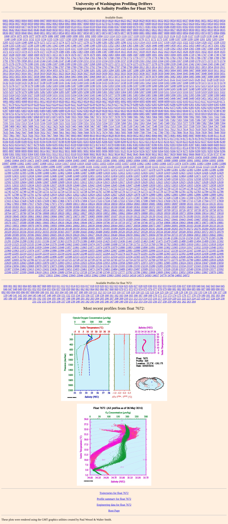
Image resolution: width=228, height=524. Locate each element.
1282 (111, 42)
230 (222, 298)
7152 (73, 120)
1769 (117, 57)
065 (97, 289)
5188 (80, 85)
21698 (114, 244)
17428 (23, 200)
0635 (216, 26)
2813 (148, 67)
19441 (174, 219)
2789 (74, 67)
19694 (98, 222)
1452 (185, 45)
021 (107, 286)
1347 (80, 45)
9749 (6, 157)
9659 (173, 154)
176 (184, 295)
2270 (105, 64)
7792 (173, 132)
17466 (61, 200)
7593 (67, 129)
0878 (129, 33)
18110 (197, 203)
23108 (91, 266)
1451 (179, 45)
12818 (45, 194)
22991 (174, 262)
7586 (49, 129)
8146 (92, 138)
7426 (61, 126)
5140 (55, 82)
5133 (11, 82)
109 (86, 292)
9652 (154, 154)
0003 (18, 20)
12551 (182, 179)
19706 (106, 222)
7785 (167, 132)
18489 (23, 210)
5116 (141, 79)
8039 (117, 135)
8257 (24, 144)
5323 (5, 95)
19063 (38, 216)
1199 (190, 39)
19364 (114, 219)
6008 (24, 101)
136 (215, 292)
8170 (160, 138)
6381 (179, 107)
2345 (210, 64)
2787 (61, 67)
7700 (142, 132)
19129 (144, 216)
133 (200, 292)
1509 (24, 48)
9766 (87, 157)
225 (198, 298)
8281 (42, 144)
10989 (174, 160)
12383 (189, 169)
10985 (144, 160)
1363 (117, 45)
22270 (114, 253)
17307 (136, 197)
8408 (210, 144)
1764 (86, 57)
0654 (74, 29)
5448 (185, 98)
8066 (154, 135)
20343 (30, 231)
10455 (191, 157)
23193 (136, 266)
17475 (68, 200)
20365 (61, 231)
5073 (117, 76)
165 (131, 295)
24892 (178, 275)
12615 (106, 182)
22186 (220, 250)
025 (126, 286)
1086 (50, 36)
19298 (38, 219)
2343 (198, 64)
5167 (179, 82)
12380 (167, 169)
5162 (148, 82)
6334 (55, 107)
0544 (86, 26)
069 (116, 289)
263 (189, 301)
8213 (148, 141)
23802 (144, 272)
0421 (173, 23)
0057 (18, 23)
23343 (197, 266)
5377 (111, 95)
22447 (7, 256)
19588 (23, 222)
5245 (173, 89)
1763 (80, 57)
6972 (49, 116)
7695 (123, 132)
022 (111, 286)
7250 (80, 123)
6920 (210, 113)
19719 (121, 222)
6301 (191, 104)
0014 (80, 20)
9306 (42, 154)
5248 (191, 89)
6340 (92, 107)
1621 (154, 51)
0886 (154, 33)
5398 (210, 95)
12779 (167, 191)
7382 (204, 123)
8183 (222, 138)
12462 (174, 175)
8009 (86, 135)
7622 (216, 129)
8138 (55, 138)
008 (44, 286)
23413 (30, 269)
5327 (30, 95)
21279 (204, 238)
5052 (5, 76)
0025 (123, 20)
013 (68, 286)
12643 (98, 185)
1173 (159, 39)
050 (25, 289)
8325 (67, 144)
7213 (24, 123)
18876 (136, 213)
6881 (117, 113)
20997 (99, 238)
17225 (98, 197)
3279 (80, 70)
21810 (189, 244)
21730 (129, 244)
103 (57, 292)
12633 (23, 185)
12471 (197, 175)
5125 (191, 79)
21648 (61, 244)
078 (160, 289)
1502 (222, 45)
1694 (173, 54)
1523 (111, 48)
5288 (74, 92)
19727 (129, 222)
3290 (148, 70)
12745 (7, 191)
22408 (189, 253)
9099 (111, 151)
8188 (18, 141)
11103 (103, 166)
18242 (38, 207)
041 (203, 286)
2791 (86, 67)
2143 (36, 61)
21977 (38, 250)
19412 (159, 219)
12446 (53, 175)
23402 (23, 269)
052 (34, 289)
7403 (18, 126)
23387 (7, 269)
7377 (185, 123)
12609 (61, 182)
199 (73, 298)
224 (193, 298)
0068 (86, 23)
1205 (5, 42)
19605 (45, 222)
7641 (11, 132)
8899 (24, 151)
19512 (212, 219)
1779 (154, 57)
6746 (204, 110)
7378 (191, 123)
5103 (68, 79)
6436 (30, 110)
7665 (74, 132)
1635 (222, 51)
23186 (129, 266)
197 (63, 298)
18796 (38, 213)
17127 (45, 197)
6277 (117, 104)
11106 (126, 166)
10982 (121, 160)
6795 (74, 113)
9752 (18, 157)
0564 (98, 26)
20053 (121, 225)
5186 (67, 85)
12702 (45, 188)
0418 (154, 23)
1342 (55, 45)
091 (223, 289)
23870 (212, 272)
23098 (76, 266)
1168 (129, 39)
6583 (86, 110)
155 (83, 295)
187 (15, 298)
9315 (67, 154)
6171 (222, 101)
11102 (96, 166)
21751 (136, 244)
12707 (53, 188)
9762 (62, 157)
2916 (30, 70)
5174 (222, 82)
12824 (91, 194)
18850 (98, 213)
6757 (49, 113)
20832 (197, 235)
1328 (216, 42)
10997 (5, 163)
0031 (154, 20)
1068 (7, 36)
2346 (216, 64)
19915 (7, 225)
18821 (68, 213)
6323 (36, 107)
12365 (61, 169)
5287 (67, 92)
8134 (49, 138)
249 (121, 301)
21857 (68, 247)
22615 (167, 256)
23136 (106, 266)
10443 (168, 157)
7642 (18, 132)
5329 (42, 95)
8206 (105, 141)
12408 (91, 172)
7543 (136, 126)
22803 (197, 259)
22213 (30, 253)
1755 (30, 57)
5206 (160, 85)
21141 (151, 238)
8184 (5, 141)
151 (63, 295)
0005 (30, 20)
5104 (74, 79)
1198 (183, 39)
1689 (148, 54)
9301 (11, 154)
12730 (167, 188)
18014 (83, 203)
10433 (115, 157)
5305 (129, 92)
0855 (67, 33)
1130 (209, 36)
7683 (117, 132)
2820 (191, 67)
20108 (197, 225)
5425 (123, 98)
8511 (179, 148)
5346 (98, 95)
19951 (15, 225)
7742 (154, 132)
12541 (136, 179)
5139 (49, 82)
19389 (129, 219)
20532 (152, 231)
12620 (144, 182)
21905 (174, 247)
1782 (173, 57)
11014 (58, 163)
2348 (5, 67)
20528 (144, 231)
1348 (86, 45)
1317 (160, 42)
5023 (61, 73)
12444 (38, 175)
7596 (86, 129)
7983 (61, 135)
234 (49, 301)
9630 (98, 154)
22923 (83, 262)
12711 (76, 188)
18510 (30, 210)
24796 (171, 275)
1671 (49, 54)
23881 (220, 272)
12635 (38, 185)
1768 (111, 57)
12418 (159, 172)
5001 (154, 70)
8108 (210, 135)
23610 (38, 272)
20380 (76, 231)
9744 (222, 154)
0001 (5, 20)
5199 (148, 85)
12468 (189, 175)
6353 (111, 107)
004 (25, 286)
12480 (38, 179)
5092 (12, 79)
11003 (28, 163)
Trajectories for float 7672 (114, 493)
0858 (86, 33)
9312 (55, 154)
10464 (15, 160)
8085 (185, 135)
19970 (30, 225)
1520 (92, 48)
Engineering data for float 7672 (114, 504)
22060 (98, 250)
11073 (170, 163)
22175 (204, 250)
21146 (166, 238)
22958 (121, 262)
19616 (61, 222)
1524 (117, 48)
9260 (154, 151)
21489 (189, 241)
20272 (189, 228)
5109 (105, 79)
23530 (174, 269)
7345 (160, 123)
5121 (166, 79)
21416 (98, 241)
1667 (24, 54)
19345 (83, 219)
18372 (152, 207)
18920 (159, 213)
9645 (136, 154)
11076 (185, 163)
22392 (182, 253)
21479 (167, 241)
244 (97, 301)
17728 (197, 200)
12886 (197, 194)
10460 (213, 157)
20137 (45, 228)
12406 (76, 172)
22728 (76, 259)
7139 (36, 120)
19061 (30, 216)
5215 (216, 85)
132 (195, 292)
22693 (15, 259)
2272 (117, 64)
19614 (53, 222)
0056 (11, 23)
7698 (129, 132)
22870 (45, 262)
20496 (114, 231)
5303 (117, 92)
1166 (116, 39)
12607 (45, 182)
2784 (42, 67)
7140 (42, 120)
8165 (142, 138)
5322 (222, 92)
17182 (83, 197)
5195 (123, 85)
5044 (179, 73)
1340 (42, 45)
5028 (92, 73)
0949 (191, 33)
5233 (98, 89)
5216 (222, 85)
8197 (55, 141)
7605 (136, 129)
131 (191, 292)
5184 (61, 85)
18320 (91, 207)
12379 (159, 169)
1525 (123, 48)
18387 (174, 207)
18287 (53, 207)
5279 (24, 92)
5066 (80, 76)
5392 (185, 95)
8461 (49, 148)
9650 (148, 154)
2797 (117, 67)
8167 (154, 138)
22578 (144, 256)
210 (126, 298)
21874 (98, 247)
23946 (80, 275)
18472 (15, 210)
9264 (160, 151)
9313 (61, 154)
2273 (123, 64)
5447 (179, 98)
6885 (142, 113)
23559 (205, 269)
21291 (7, 241)
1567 (204, 48)
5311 (166, 92)
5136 (30, 82)
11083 (200, 163)
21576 (53, 244)
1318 (167, 42)
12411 (114, 172)
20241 (152, 228)
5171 (204, 82)
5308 (148, 92)
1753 (18, 57)
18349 (129, 207)
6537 (74, 110)
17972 (61, 203)
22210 (23, 253)
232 (39, 301)
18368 (144, 207)
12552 (189, 179)
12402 (61, 172)
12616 (113, 182)
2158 (129, 61)
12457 (136, 175)
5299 (92, 92)
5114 (129, 79)
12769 (114, 191)
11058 (132, 163)
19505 (205, 219)
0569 (129, 26)
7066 (86, 116)
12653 (174, 185)
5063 (61, 76)
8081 (173, 135)
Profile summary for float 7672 (114, 498)
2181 (36, 64)
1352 (111, 45)
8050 (129, 135)
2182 (42, 64)
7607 (148, 129)
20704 (167, 235)
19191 (197, 216)
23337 (189, 266)
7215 (36, 123)
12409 (98, 172)
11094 (44, 166)
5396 (198, 95)
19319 (61, 219)
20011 (83, 225)
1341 (49, 45)
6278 (123, 104)
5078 (148, 76)
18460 (220, 207)
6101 (173, 101)
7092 (191, 116)
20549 (182, 231)
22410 (197, 253)
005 (30, 286)
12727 (144, 188)
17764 (205, 200)
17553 (121, 200)
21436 (121, 241)
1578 (49, 51)
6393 (210, 107)
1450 (173, 45)
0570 (135, 26)
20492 (106, 231)
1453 (191, 45)
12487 (83, 179)
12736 (189, 188)
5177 (18, 85)
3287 (129, 70)
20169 (91, 228)
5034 (129, 73)
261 (179, 301)
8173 (173, 138)
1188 (171, 39)
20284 (205, 228)
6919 (204, 113)
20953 (53, 238)
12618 (129, 182)
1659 (18, 54)
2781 (24, 67)
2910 (216, 67)
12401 (53, 172)
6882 (123, 113)
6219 (30, 104)
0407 (142, 23)
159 (102, 295)
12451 (91, 175)
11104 (111, 166)
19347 (91, 219)
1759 (55, 57)
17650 (167, 200)
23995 (117, 275)
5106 (86, 79)
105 (66, 292)
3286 (123, 70)
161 (112, 295)
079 (165, 289)
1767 (105, 57)
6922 (222, 113)
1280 (98, 42)
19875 (205, 222)
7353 (179, 123)
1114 (112, 36)
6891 (167, 113)
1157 (61, 39)
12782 (189, 191)
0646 (36, 29)
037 (184, 286)
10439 (153, 157)
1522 (104, 48)
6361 (160, 107)
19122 (136, 216)
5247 (185, 89)
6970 (42, 116)
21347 (53, 241)
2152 (92, 61)
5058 (36, 76)
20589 (15, 235)
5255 (5, 92)
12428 (212, 172)
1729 (191, 54)
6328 (42, 107)
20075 (152, 225)
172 (165, 295)
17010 (7, 197)
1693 (167, 54)
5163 (154, 82)
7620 (210, 129)
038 (189, 286)
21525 (15, 244)
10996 (220, 160)
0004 (24, 20)
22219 (45, 253)
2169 (191, 61)
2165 (167, 61)
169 (150, 295)
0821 (148, 29)
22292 (152, 253)
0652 (67, 29)
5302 (111, 92)
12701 (38, 188)
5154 (98, 82)
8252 (5, 144)
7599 (105, 129)
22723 (53, 259)
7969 (55, 135)
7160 (123, 120)
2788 (67, 67)
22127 (167, 250)
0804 (117, 29)
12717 (106, 188)
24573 (140, 275)
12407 (83, 172)
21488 (182, 241)
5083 (179, 76)
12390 (7, 172)
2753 (11, 67)
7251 (86, 123)
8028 (111, 135)
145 (34, 295)
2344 (204, 64)
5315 (179, 92)
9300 (5, 154)
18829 (91, 213)
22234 (61, 253)
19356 (98, 219)
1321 (179, 42)
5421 (98, 98)
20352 (38, 231)
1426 (148, 45)
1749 (216, 54)
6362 (166, 107)
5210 (185, 85)
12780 (174, 191)
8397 (191, 144)
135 (210, 292)
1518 (80, 48)
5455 (222, 98)
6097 (154, 101)
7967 (49, 135)
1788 (210, 57)
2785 (49, 67)
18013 (76, 203)
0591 (179, 26)
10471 (30, 160)
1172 (153, 39)
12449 (76, 175)
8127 (30, 138)
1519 (86, 48)
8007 (80, 135)
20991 (91, 238)
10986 (152, 160)
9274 (179, 151)
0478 (30, 26)
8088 (198, 135)
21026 (106, 238)
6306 (222, 104)
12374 (129, 169)
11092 (29, 166)
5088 (210, 76)
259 (170, 301)
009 (49, 286)
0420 (166, 23)
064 (92, 289)
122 (147, 292)
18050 (114, 203)
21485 (174, 241)
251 (131, 301)
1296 (123, 42)
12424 (197, 172)
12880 (152, 194)
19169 (174, 216)
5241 (148, 89)
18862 (121, 213)
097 (28, 292)
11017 (65, 163)
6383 (191, 107)
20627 (91, 235)
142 (20, 295)
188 (20, 298)
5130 (216, 79)
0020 (111, 20)
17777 (212, 200)
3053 (42, 70)
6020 (61, 101)
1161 (86, 39)
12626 (189, 182)
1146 (215, 36)
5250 (204, 89)
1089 (69, 36)
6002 (12, 101)
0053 (216, 20)
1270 (36, 42)
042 (208, 286)
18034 (106, 203)
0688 (80, 29)
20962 (61, 238)
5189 (86, 85)
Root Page (114, 510)
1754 (24, 57)
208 (116, 298)
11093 (36, 166)
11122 (199, 166)
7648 (30, 132)
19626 (68, 222)
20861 (220, 235)
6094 (136, 101)
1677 (80, 54)
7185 (191, 120)
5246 (179, 89)
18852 (106, 213)
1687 (136, 54)
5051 (222, 73)
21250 (189, 238)
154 (78, 295)
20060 (144, 225)
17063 (15, 197)
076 (150, 289)
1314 (142, 42)
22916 (76, 262)
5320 (210, 92)
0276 (111, 23)
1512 (42, 48)
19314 (53, 219)
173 (170, 295)
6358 (142, 107)
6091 (117, 101)
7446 (80, 126)
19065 (45, 216)
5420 (92, 98)
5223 (36, 89)
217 (160, 298)
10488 (53, 160)
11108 (140, 166)
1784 (185, 57)
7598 (98, 129)
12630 (220, 182)
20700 (159, 235)
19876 (212, 222)
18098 (182, 203)
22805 (205, 259)
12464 (182, 175)
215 (150, 298)
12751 (45, 191)
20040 (98, 225)
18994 (189, 213)
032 (160, 286)
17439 (45, 200)
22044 (83, 250)
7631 (222, 129)
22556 (129, 256)
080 (170, 289)
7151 (67, 120)
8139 (61, 138)
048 (15, 289)
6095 (142, 101)
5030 (105, 73)
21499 (204, 241)
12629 (212, 182)
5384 (142, 95)
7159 (117, 120)
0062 (49, 23)
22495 (45, 256)
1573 (18, 51)
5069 (98, 76)
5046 (191, 73)
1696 (185, 54)
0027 (129, 20)
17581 (136, 200)
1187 (165, 39)
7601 (117, 129)
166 (136, 295)
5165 (167, 82)
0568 (123, 26)
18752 (205, 210)
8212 (142, 141)
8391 (160, 144)
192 (39, 298)
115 (114, 292)
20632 (106, 235)
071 (126, 289)
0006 (36, 20)
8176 (191, 138)
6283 (154, 104)
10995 (212, 160)
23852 (182, 272)
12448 (68, 175)
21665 (76, 244)
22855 (38, 262)
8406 (204, 144)
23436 (53, 269)
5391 (179, 95)
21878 (106, 247)
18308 (83, 207)
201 (83, 298)
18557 (53, 210)
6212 (18, 104)
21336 (45, 241)
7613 (179, 129)
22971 (136, 262)
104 (61, 292)
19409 (152, 219)
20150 (76, 228)
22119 (159, 250)
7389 (216, 123)
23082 (61, 266)
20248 (167, 228)
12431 (15, 175)
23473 (91, 269)
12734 (182, 188)
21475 (159, 241)
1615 (123, 51)
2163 (154, 61)
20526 (129, 231)
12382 (182, 169)
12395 (23, 172)
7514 (111, 126)
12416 (144, 172)
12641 (83, 185)
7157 (104, 120)
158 (97, 295)
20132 (15, 228)
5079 (154, 76)
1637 (5, 54)
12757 (76, 191)
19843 (182, 222)
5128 (209, 79)
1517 (73, 48)
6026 (98, 101)
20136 (38, 228)
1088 (62, 36)
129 (181, 292)
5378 (117, 95)
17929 (38, 203)
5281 (36, 92)
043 (213, 286)
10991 (189, 160)
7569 (5, 129)
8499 (160, 148)
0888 (167, 33)
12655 (189, 185)
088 (208, 289)
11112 (162, 166)
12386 (212, 169)
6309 (18, 107)
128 (176, 292)
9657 (167, 154)
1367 (142, 45)
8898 (18, 151)
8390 (154, 144)
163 (121, 295)
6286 (173, 104)
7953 (36, 135)
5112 (117, 79)
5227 (61, 89)
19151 (167, 216)
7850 (222, 132)
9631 (105, 154)
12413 (129, 172)
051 (30, 289)
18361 (136, 207)
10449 (183, 157)
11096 (51, 166)
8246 (216, 141)
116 (119, 292)
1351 (105, 45)
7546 (142, 126)
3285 (117, 70)
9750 (12, 157)
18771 (15, 213)
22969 (129, 262)
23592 (220, 269)
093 (8, 292)
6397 (5, 110)
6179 (11, 104)
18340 (121, 207)
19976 (38, 225)
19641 (76, 222)
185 (5, 298)
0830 (191, 29)
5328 (36, 95)
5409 (24, 98)
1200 (196, 39)
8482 (111, 148)
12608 (53, 182)
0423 (185, 23)
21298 (23, 241)
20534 (159, 231)
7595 (80, 129)
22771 (167, 259)
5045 (185, 73)
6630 (105, 110)
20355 (45, 231)
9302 (18, 154)
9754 (25, 157)
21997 (68, 250)
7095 (198, 116)
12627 (197, 182)
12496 (106, 179)
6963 (24, 116)
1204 (221, 39)
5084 (185, 76)
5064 (67, 76)
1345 (67, 45)
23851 (174, 272)
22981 (159, 262)
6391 (197, 107)
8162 (123, 138)
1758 (49, 57)
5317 (191, 92)
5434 (148, 98)
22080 (121, 250)
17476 (76, 200)
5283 (49, 92)
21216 (181, 238)
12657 (205, 185)
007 (39, 286)
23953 (87, 275)
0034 (173, 20)
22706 (30, 259)
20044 (114, 225)
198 (68, 298)
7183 (179, 120)
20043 (106, 225)
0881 (142, 33)
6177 (5, 104)
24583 (148, 275)
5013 (5, 73)
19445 (189, 219)
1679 (92, 54)
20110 (212, 225)
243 (92, 301)
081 (174, 289)
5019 (42, 73)
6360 (154, 107)
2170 (198, 61)
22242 (68, 253)
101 (47, 292)
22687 (7, 259)
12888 (205, 194)
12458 (144, 175)
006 (34, 286)
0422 (179, 23)
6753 (24, 113)
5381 (129, 95)
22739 (91, 259)
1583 (80, 51)
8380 (117, 144)
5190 (92, 85)
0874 (105, 33)
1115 (118, 36)
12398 (38, 172)
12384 (197, 169)
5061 (49, 76)
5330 (49, 95)
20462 (91, 231)
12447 (61, 175)
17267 (121, 197)
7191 (5, 123)
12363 (45, 169)
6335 (61, 107)
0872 (92, 33)
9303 (24, 154)
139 (5, 295)
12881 (159, 194)
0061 (42, 23)
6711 (191, 110)
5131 (222, 79)
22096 (152, 250)
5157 (117, 82)
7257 (111, 123)
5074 (123, 76)
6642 (173, 110)
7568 (222, 126)
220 (174, 298)
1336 (18, 45)
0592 (185, 26)
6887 (148, 113)
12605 (30, 182)
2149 (74, 61)
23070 (38, 266)
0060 (36, 23)
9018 (55, 151)
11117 (177, 166)
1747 (204, 54)
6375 (173, 107)
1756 (36, 57)
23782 (129, 272)
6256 (98, 104)
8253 (11, 144)
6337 (73, 107)
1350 (98, 45)
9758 (43, 157)
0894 (185, 33)
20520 (121, 231)
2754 (18, 67)
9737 (216, 154)
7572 (11, 129)
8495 (142, 148)
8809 (204, 148)
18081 (152, 203)
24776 (163, 275)
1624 (173, 51)
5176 (11, 85)
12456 (129, 175)
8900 (30, 151)
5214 (210, 85)
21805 (182, 244)
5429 (135, 98)
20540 (167, 231)
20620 (76, 235)
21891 (152, 247)
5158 (123, 82)
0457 (5, 26)
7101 (210, 116)
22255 (91, 253)
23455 (76, 269)
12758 (83, 191)
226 (203, 298)
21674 (91, 244)
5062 (55, 76)
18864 (129, 213)
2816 (167, 67)
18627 (98, 210)
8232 (197, 141)
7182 (173, 120)
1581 (67, 51)
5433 (142, 98)
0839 (18, 33)
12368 (83, 169)
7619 (204, 129)
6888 (154, 113)
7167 (154, 120)
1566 (197, 48)
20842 (212, 235)
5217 (5, 89)
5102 (61, 79)
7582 (36, 129)
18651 (121, 210)
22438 (205, 253)
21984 (45, 250)
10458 (206, 157)
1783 (179, 57)
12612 (83, 182)
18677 (144, 210)
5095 (30, 79)
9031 (67, 151)
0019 (104, 20)
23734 (91, 272)
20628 (98, 235)
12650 (152, 185)
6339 (86, 107)
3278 (74, 70)
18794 (30, 213)
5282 (42, 92)
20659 (129, 235)
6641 (167, 110)
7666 (80, 132)
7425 (55, 126)
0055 (5, 23)
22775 (174, 259)
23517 (159, 269)
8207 (111, 141)
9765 (80, 157)
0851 (42, 33)
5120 (160, 79)
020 (102, 286)
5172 (210, 82)
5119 (153, 79)
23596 (7, 272)
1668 (30, 54)
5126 (197, 79)
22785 (182, 259)
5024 (67, 73)
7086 (167, 116)
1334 (5, 45)
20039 (91, 225)
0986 (222, 33)
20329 (7, 231)
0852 (49, 33)
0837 (11, 33)
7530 (123, 126)
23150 (114, 266)
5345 (92, 95)
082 (179, 289)
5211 (191, 85)
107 (76, 292)
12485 (76, 179)
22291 (144, 253)
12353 (7, 169)
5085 (191, 76)
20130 (7, 228)
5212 (197, 85)
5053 (11, 76)
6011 (36, 101)
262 (184, 301)
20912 (15, 238)
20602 (38, 235)
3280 (86, 70)
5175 (5, 85)
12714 (91, 188)
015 (78, 286)
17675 (174, 200)
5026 (80, 73)
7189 (216, 120)
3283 (105, 70)
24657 (155, 275)
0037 (185, 20)
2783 (36, 67)
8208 (117, 141)
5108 (99, 79)
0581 (148, 26)
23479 (98, 269)
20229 (144, 228)
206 (107, 298)
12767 (98, 191)
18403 (189, 207)
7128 (24, 120)
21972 (23, 250)
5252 (216, 89)
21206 (174, 238)
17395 (220, 197)
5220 (18, 89)
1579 (55, 51)
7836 (198, 132)
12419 (167, 172)
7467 (92, 126)
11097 (59, 166)
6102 (179, 101)
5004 (173, 70)
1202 (208, 39)
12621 (151, 182)
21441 (129, 241)
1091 (81, 36)
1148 (7, 39)
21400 (91, 241)
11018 (73, 163)
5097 (37, 79)
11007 (35, 163)
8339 (74, 144)
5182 (49, 85)
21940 (212, 247)
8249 (222, 141)
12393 (15, 172)
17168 (68, 197)
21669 (83, 244)
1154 (43, 39)
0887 (160, 33)
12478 (23, 179)
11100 (81, 166)
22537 (98, 256)
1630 (191, 51)
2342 (191, 64)
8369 (86, 144)
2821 (198, 67)
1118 (136, 36)
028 (140, 286)
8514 (185, 148)
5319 (204, 92)
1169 (135, 39)
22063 (106, 250)
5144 (80, 82)
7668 (86, 132)
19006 (197, 213)
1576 (36, 51)
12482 (53, 179)
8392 (167, 144)
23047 (205, 262)
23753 (113, 272)
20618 (61, 235)
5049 (210, 73)
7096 (204, 116)
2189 (67, 64)
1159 (74, 39)
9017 (49, 151)
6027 (105, 101)
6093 (129, 101)
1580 (61, 51)
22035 (76, 250)
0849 (36, 33)
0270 (104, 23)
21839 (38, 247)
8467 (61, 148)
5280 (30, 92)
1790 (222, 57)
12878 (136, 194)
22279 (136, 253)
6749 (222, 110)
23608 (30, 272)
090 (218, 289)
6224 (55, 104)
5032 (117, 73)
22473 (15, 256)
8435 (5, 148)
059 (68, 289)
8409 (216, 144)
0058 (24, 23)
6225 (61, 104)
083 (184, 289)
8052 (136, 135)
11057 (125, 163)
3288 (136, 70)
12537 (121, 179)
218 (165, 298)
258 (165, 301)
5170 (198, 82)
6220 (36, 104)
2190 (74, 64)
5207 (167, 85)
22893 (61, 262)
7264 (148, 123)
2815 (160, 67)
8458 (42, 148)
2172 (210, 61)
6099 (167, 101)
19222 (7, 219)
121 (142, 292)
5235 (111, 89)
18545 (38, 210)
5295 (80, 92)
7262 (135, 123)
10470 (23, 160)
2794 (98, 67)
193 (44, 298)
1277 (80, 42)
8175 (185, 138)
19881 (220, 222)
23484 (114, 269)
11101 (89, 166)
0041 (197, 20)
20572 (205, 231)
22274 (121, 253)
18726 (182, 210)
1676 (74, 54)
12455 (121, 175)
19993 (53, 225)
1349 (92, 45)
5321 (216, 92)
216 (155, 298)
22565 (136, 256)
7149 (55, 120)
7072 (98, 116)
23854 (189, 272)
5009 (204, 70)
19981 (45, 225)
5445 (166, 98)
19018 (220, 213)
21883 (129, 247)
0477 (24, 26)
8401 (198, 144)
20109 (205, 225)
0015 (86, 20)
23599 (23, 272)
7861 (11, 135)
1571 (5, 51)
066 (102, 289)
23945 (72, 275)
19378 (121, 219)
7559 (198, 126)
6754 (30, 113)
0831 (198, 29)
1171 (147, 39)
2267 (86, 64)
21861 (76, 247)
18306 (76, 207)
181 (208, 295)
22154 (182, 250)
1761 (67, 57)
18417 (197, 207)
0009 (49, 20)
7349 (166, 123)
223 (189, 298)
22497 (61, 256)
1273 (55, 42)
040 (198, 286)
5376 (105, 95)
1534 (142, 48)
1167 (122, 39)
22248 (83, 253)
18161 (220, 203)
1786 (198, 57)
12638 (61, 185)
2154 (105, 61)
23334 (182, 266)
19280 (23, 219)
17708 (182, 200)
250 (126, 301)
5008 (198, 70)
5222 (30, 89)
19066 (53, 216)
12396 (30, 172)
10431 (107, 157)
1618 (142, 51)
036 (179, 286)
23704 (68, 272)
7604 (129, 129)
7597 (92, 129)
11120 (191, 166)
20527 (136, 231)
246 (107, 301)
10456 (198, 157)
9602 (92, 154)
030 (150, 286)
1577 (42, 51)
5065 (74, 76)
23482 (106, 269)
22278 (129, 253)
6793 (61, 113)
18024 (91, 203)
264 (194, 301)
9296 (222, 151)
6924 (11, 116)
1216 (18, 42)
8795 (197, 148)
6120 (216, 101)
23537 (182, 269)
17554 (129, 200)
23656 (53, 272)
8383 (136, 144)
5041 (173, 73)
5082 (173, 76)
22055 (91, 250)
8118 (222, 135)
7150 (61, 120)
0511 (80, 26)
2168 (185, 61)
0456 (222, 23)
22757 (144, 259)
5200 (154, 85)
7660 (55, 132)
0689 (86, 29)
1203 (214, 39)
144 (30, 295)
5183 (55, 85)
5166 (173, 82)
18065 (136, 203)
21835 (23, 247)
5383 (136, 95)
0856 (74, 33)
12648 (136, 185)
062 (83, 289)
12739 (197, 188)
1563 (179, 48)
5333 (67, 95)
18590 (68, 210)
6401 (18, 110)
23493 (129, 269)
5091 (6, 79)
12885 (189, 194)
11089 (6, 166)
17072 (23, 197)
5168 (185, 82)
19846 (189, 222)
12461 (167, 175)
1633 (210, 51)
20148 (68, 228)
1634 (216, 51)
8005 (74, 135)
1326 (204, 42)
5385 (148, 95)
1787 (204, 57)
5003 (167, 70)
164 (126, 295)
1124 (172, 36)
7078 (117, 116)
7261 (129, 123)
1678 (86, 54)
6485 (49, 110)
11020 (87, 163)
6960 (18, 116)
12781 (182, 191)
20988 (84, 238)
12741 (204, 188)
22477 (30, 256)
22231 (53, 253)
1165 (110, 39)
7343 (154, 123)
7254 (104, 123)
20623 (83, 235)
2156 (117, 61)
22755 (136, 259)
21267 (197, 238)
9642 (129, 154)
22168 (197, 250)
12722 (113, 188)
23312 (174, 266)
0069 (92, 23)
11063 (147, 163)
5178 (24, 85)
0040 (191, 20)
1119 (142, 36)
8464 (55, 148)
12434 (30, 175)
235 (54, 301)
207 (112, 298)
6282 (148, 104)
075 (145, 289)
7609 (154, 129)
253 (141, 301)
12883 (174, 194)
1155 (49, 39)
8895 (5, 151)
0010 (55, 20)
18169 (7, 207)
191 (34, 298)
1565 (191, 48)
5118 (147, 79)
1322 (185, 42)
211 (131, 298)
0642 (11, 29)
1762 (74, 57)
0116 (98, 23)
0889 (173, 33)
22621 (174, 256)
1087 (56, 36)
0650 (55, 29)
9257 (148, 151)
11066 (162, 163)
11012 (50, 163)
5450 (197, 98)
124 (157, 292)
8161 (117, 138)
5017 (30, 73)
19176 (182, 216)
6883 (129, 113)
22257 (98, 253)
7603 (123, 129)
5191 (98, 85)
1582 (74, 51)
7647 (24, 132)
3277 (67, 70)
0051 (204, 20)
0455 (216, 23)
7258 (117, 123)
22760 (152, 259)
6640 (160, 110)
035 (174, 286)
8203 (86, 141)
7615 (191, 129)
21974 (30, 250)
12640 (76, 185)
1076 (25, 36)
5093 (18, 79)
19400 (136, 219)
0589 (173, 26)
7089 (179, 116)
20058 (136, 225)
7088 (173, 116)
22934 (91, 262)
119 (133, 292)
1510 (30, 48)
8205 (98, 141)
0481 (42, 26)
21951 (220, 247)
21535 (30, 244)
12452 (98, 175)
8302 (61, 144)
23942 (64, 275)
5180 (36, 85)
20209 (121, 228)
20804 (189, 235)
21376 (68, 241)
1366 (136, 45)
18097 (174, 203)
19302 (45, 219)
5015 (18, 73)
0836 (5, 33)
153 (73, 295)
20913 (23, 238)
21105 (129, 238)
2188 (61, 64)
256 (155, 301)
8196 (49, 141)
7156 (98, 120)
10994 (205, 160)
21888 (136, 247)
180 (203, 295)
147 (44, 295)
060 (73, 289)
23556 (197, 269)
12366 (68, 169)
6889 (160, 113)
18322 (106, 207)
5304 (123, 92)
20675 (144, 235)
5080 (160, 76)
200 (78, 298)
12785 (212, 191)
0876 (117, 33)
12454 (114, 175)
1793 (11, 61)
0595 (204, 26)
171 (160, 295)
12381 (174, 169)
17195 (91, 197)
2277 (148, 64)
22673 (212, 256)
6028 (111, 101)
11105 (118, 166)
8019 (98, 135)
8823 (216, 148)
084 (189, 289)
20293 (212, 228)
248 (116, 301)
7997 (67, 135)
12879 (144, 194)
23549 (189, 269)
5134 (18, 82)
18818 (53, 213)
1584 (86, 51)
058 (63, 289)
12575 (220, 179)
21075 (122, 238)
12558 (197, 179)
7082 (142, 116)
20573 (212, 231)
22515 (76, 256)
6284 (160, 104)
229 (218, 298)
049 (20, 289)
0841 (30, 33)
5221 (24, 89)
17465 (53, 200)
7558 (191, 126)
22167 (189, 250)
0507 (55, 26)
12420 (174, 172)
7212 (18, 123)
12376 (136, 169)
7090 (185, 116)
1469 (198, 45)
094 (13, 292)
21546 (38, 244)
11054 (110, 163)
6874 (98, 113)
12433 (23, 175)
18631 (106, 210)
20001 (68, 225)
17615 (159, 200)
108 (81, 292)
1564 (185, 48)
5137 (36, 82)
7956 (42, 135)
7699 (136, 132)
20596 (30, 235)
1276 (74, 42)
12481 (45, 179)
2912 (5, 70)
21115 (137, 238)
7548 (154, 126)
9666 (191, 154)
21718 (121, 244)
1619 (148, 51)
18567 (61, 210)
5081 (167, 76)
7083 (148, 116)
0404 (123, 23)
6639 (154, 110)
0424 (191, 23)
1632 (204, 51)
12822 (76, 194)
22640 (182, 256)
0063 (55, 23)
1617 (136, 51)
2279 (160, 64)
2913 (11, 70)
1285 (117, 42)
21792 (167, 244)
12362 (38, 169)
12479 (30, 179)
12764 (91, 191)
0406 (135, 23)
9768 (93, 157)
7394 (222, 123)
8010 (92, 135)
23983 (110, 275)
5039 (160, 73)
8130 (42, 138)
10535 (98, 160)
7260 (123, 123)
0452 (197, 23)
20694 (152, 235)
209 (121, 298)
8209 (123, 141)
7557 (185, 126)
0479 (36, 26)
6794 (67, 113)
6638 (148, 110)
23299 (167, 266)
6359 (148, 107)
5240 (142, 89)
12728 (151, 188)
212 (136, 298)
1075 (19, 36)
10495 (76, 160)
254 (145, 301)
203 (92, 298)
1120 (148, 36)
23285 (159, 266)
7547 (148, 126)
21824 (220, 244)
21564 (45, 244)
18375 (159, 207)
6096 (148, 101)
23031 (189, 262)
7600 (111, 129)
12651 (159, 185)
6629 (98, 110)
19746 (144, 222)
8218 (179, 141)
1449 (167, 45)
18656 (129, 210)
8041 (123, 135)
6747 (210, 110)
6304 (210, 104)
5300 (98, 92)
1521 (98, 48)
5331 (55, 95)
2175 (5, 64)
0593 (191, 26)
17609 (152, 200)
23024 (182, 262)
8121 (5, 138)
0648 (42, 29)
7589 (61, 129)
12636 (45, 185)
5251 (210, 89)
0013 (73, 20)
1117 (130, 36)
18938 (174, 213)
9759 (49, 157)
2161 (142, 61)
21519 (7, 244)
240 (78, 301)
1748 (210, 54)
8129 (36, 138)
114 (109, 292)
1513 (49, 48)
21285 (212, 238)
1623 (167, 51)
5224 (42, 89)
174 (174, 295)
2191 (80, 64)
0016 (92, 20)
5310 (160, 92)
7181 (166, 120)
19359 (106, 219)
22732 (83, 259)
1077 (31, 36)
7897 (18, 135)
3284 (111, 70)
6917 (191, 113)
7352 (173, 123)
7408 (30, 126)
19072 (68, 216)
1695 (179, 54)
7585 (42, 129)
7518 (117, 126)
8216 (166, 141)
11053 (102, 163)
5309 (154, 92)
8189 (24, 141)
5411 (36, 98)
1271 (42, 42)
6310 (24, 107)
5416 (67, 98)
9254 (136, 151)
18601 (83, 210)
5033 (123, 73)
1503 (5, 48)
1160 (80, 39)
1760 (61, 57)
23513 (152, 269)
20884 (8, 238)
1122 (160, 36)
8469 (67, 148)
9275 (185, 151)
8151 (105, 138)
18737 (189, 210)
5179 (30, 85)
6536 (67, 110)
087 (203, 289)
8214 (154, 141)
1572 (11, 51)
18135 (212, 203)
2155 (111, 61)
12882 (167, 194)
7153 (80, 120)
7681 (111, 132)
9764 (74, 157)
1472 (204, 45)
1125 (178, 36)
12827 (114, 194)
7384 (210, 123)
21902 (167, 247)
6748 (216, 110)
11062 (140, 163)
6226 (67, 104)
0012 (67, 20)
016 (82, 286)
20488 (98, 231)
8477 (92, 148)
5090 (222, 76)
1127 (190, 36)
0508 (61, 26)
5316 (185, 92)
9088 (74, 151)
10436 (137, 157)
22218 (38, 253)
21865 (83, 247)
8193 (36, 141)
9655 (160, 154)
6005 (18, 101)
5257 (11, 92)
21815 (204, 244)
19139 (151, 216)
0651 (61, 29)
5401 (5, 98)
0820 (142, 29)
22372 (174, 253)
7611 (166, 129)
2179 (24, 64)
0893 (179, 33)
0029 (142, 20)
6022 (74, 101)
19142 (159, 216)
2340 (179, 64)
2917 (36, 70)
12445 (45, 175)
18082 (159, 203)
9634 (117, 154)
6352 (104, 107)
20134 (23, 228)
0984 (216, 33)
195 (54, 298)
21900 (159, 247)
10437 (145, 157)
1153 (37, 39)
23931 (49, 275)
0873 (98, 33)
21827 (7, 247)
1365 (129, 45)
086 (198, 289)
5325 (18, 95)
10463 (7, 160)
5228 (67, 89)
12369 (91, 169)
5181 (42, 85)
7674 (105, 132)
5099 (43, 79)
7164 (135, 120)
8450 (30, 148)
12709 (68, 188)
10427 (100, 157)
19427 (167, 219)
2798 (123, 67)
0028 (135, 20)
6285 (167, 104)
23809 (159, 272)
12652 (167, 185)
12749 (30, 191)
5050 (216, 73)
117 (123, 292)
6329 (49, 107)
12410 (106, 172)
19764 (159, 222)
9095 (98, 151)
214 (145, 298)
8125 (18, 138)
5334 (74, 95)
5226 (55, 89)
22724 (61, 259)
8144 (80, 138)
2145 (49, 61)
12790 (23, 194)
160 (107, 295)
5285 (61, 92)
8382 (129, 144)
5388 (160, 95)
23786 (136, 272)
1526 (129, 48)
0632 (210, 26)
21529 (23, 244)
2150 (80, 61)
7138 (30, 120)
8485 (123, 148)
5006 (185, 70)
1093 (94, 36)
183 (218, 295)
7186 (197, 120)
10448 (175, 157)
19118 (129, 216)
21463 (144, 241)
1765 (92, 57)
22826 (220, 259)
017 (87, 286)
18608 (91, 210)
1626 (185, 51)
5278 (18, 92)
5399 (216, 95)
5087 (204, 76)
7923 (24, 135)
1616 (129, 51)
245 (102, 301)
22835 (15, 262)
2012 (30, 61)
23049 (212, 262)
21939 (205, 247)
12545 (159, 179)
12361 (30, 169)
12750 (38, 191)
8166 (148, 138)
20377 (68, 231)
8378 (111, 144)
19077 (83, 216)
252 (136, 301)
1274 (61, 42)
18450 (212, 207)
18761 (220, 210)
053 (39, 289)
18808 (45, 213)
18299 (68, 207)
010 (54, 286)
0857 (80, 33)
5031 (111, 73)
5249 (198, 89)
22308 (159, 253)
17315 (152, 197)
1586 (98, 51)
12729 (159, 188)
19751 (152, 222)
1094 (100, 36)
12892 (220, 194)
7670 (92, 132)
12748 (23, 191)
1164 (104, 39)
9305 (36, 154)
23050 (220, 262)
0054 (222, 20)
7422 (49, 126)
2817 (173, 67)
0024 (117, 20)
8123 (11, 138)
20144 (61, 228)
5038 (154, 73)
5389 (167, 95)
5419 (86, 98)
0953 (198, 33)
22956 (114, 262)
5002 (160, 70)
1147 (221, 36)
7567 (216, 126)
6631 (111, 110)
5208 (173, 85)
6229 (86, 104)
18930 (167, 213)
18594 (76, 210)
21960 (7, 250)
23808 (151, 272)
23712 (76, 272)
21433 (113, 241)
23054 (7, 266)
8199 (67, 141)
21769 (152, 244)
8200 (74, 141)
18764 (7, 213)
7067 (92, 116)
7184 (185, 120)
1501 (216, 45)
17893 (15, 203)
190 (30, 298)
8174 (179, 138)
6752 (18, 113)
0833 (210, 29)
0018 (98, 20)
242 (87, 301)
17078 (30, 197)
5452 (210, 98)
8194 (42, 141)
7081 (136, 116)
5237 (123, 89)
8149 (98, 138)
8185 (11, 141)
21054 (114, 238)
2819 (185, 67)
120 (137, 292)
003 (20, 286)
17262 (106, 197)
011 (58, 286)
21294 (15, 241)
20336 (23, 231)
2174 (222, 61)
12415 (136, 172)
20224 (136, 228)
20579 (220, 231)
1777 (142, 57)
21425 (106, 241)
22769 (159, 259)
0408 (148, 23)
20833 (205, 235)
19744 (136, 222)
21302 (30, 241)
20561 (189, 231)
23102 (83, 266)
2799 (129, 67)
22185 (212, 250)
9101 (117, 151)
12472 (205, 175)
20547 (174, 231)
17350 (189, 197)
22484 (38, 256)
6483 (36, 110)
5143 (74, 82)
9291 (204, 151)
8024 (105, 135)
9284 (191, 151)
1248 (24, 42)
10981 (114, 160)
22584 (152, 256)
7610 (160, 129)
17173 (76, 197)
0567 (117, 26)
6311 (30, 107)
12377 (144, 169)
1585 (92, 51)
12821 (68, 194)
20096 (182, 225)
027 (136, 286)
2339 (173, 64)
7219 (49, 123)
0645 (30, 29)
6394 (216, 107)
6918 (198, 113)
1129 (203, 36)
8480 (98, 148)
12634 (30, 185)
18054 (121, 203)
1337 (24, 45)
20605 (53, 235)
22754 (129, 259)
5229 (74, 89)
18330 (114, 207)
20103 (189, 225)
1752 (11, 57)
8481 (105, 148)
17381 (205, 197)
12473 (212, 175)
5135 (24, 82)
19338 (76, 219)
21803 (174, 244)
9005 (36, 151)
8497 (148, 148)
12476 (7, 179)
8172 (167, 138)
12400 (45, 172)
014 (73, 286)
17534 (106, 200)
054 (44, 289)
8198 (61, 141)
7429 (67, 126)
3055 (55, 70)
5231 (86, 89)
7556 (179, 126)
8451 (36, 148)
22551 (106, 256)
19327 (68, 219)
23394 (15, 269)
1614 (117, 51)
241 (83, 301)
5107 (92, 79)
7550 (160, 126)
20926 (38, 238)
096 (23, 292)
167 (141, 295)
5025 (74, 73)
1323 (191, 42)
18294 (61, 207)
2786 (55, 67)
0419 (160, 23)
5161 (142, 82)
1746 (198, 54)
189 (25, 298)
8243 (210, 141)
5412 (42, 98)
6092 (123, 101)
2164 (160, 61)
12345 (221, 166)
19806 (167, 222)
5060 (42, 76)
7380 (197, 123)
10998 (13, 163)
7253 (98, 123)
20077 (159, 225)
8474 (80, 148)
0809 (136, 29)
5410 (30, 98)
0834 (216, 29)
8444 (18, 148)
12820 (61, 194)
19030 (7, 216)
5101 (55, 79)
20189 (114, 228)
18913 (152, 213)
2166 (173, 61)
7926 (30, 135)
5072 (111, 76)
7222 (67, 123)
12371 (106, 169)
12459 (152, 175)
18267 (45, 207)
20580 (7, 235)
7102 (216, 116)
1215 (11, 42)
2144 (42, 61)
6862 (80, 113)
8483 (117, 148)
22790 (189, 259)
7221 (61, 123)
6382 (185, 107)
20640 (114, 235)
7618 (197, 129)
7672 (98, 132)
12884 (182, 194)
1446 (154, 45)
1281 (105, 42)
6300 (185, 104)
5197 (136, 85)
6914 (173, 113)
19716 (114, 222)
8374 (98, 144)
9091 (80, 151)
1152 (31, 39)
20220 (129, 228)
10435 (130, 157)
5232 (92, 89)
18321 (98, 207)
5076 (136, 76)
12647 (129, 185)
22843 (23, 262)
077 (155, 289)
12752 (53, 191)
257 (160, 301)
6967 (30, 116)
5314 (173, 92)
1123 (166, 36)
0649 (49, 29)
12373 (121, 169)
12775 (144, 191)
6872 (86, 113)
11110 (148, 166)
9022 (61, 151)
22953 (106, 262)
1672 (55, 54)
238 (68, 301)
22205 (15, 253)
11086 (222, 163)
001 (10, 286)
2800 (136, 67)
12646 (121, 185)
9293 (210, 151)
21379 (76, 241)
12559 (205, 179)
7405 (24, 126)
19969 (23, 225)
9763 (68, 157)
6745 (197, 110)
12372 (114, 169)
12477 (15, 179)
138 (224, 292)
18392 (182, 207)
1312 (129, 42)
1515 (61, 48)
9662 (185, 154)
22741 (98, 259)
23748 (98, 272)
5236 (117, 89)
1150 (19, 39)
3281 (92, 70)
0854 (61, 33)
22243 (76, 253)
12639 (68, 185)
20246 (159, 228)
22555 (121, 256)
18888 (144, 213)
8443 (11, 148)
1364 (123, 45)
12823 (83, 194)
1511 (36, 48)
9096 (105, 151)
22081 (129, 250)
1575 (30, 51)
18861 (114, 213)
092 (4, 292)
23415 (38, 269)
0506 (49, 26)
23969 (102, 275)
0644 (24, 29)
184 (223, 295)
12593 (15, 182)
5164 (160, 82)
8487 (136, 148)
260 (174, 301)
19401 (144, 219)
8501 (167, 148)
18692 (152, 210)
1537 (160, 48)
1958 (24, 61)
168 (145, 295)
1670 (42, 54)
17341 (182, 197)
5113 (123, 79)
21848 (61, 247)
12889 (212, 194)
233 (44, 301)
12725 (136, 188)
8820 (210, 148)
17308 (144, 197)
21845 (53, 247)
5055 (18, 76)
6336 (67, 107)
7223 (73, 123)
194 (49, 298)
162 (116, 295)
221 (179, 298)
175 (179, 295)
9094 (92, 151)
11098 (66, 166)
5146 (92, 82)
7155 (92, 120)
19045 (15, 216)
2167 (179, 61)
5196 (129, 85)
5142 (67, 82)
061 (78, 289)
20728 (182, 235)
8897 (11, 151)
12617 (121, 182)
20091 (174, 225)
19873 (197, 222)
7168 (160, 120)
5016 (24, 73)
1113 (106, 36)
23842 (167, 272)
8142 (67, 138)
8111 (216, 135)
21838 (30, 247)
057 (59, 289)
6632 (117, 110)
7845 (210, 132)
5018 (36, 73)
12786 (220, 191)
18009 (68, 203)
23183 (121, 266)
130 (186, 292)
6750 (5, 113)
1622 (160, 51)
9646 (142, 154)
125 (162, 292)
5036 (142, 73)
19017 (212, 213)
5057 (30, 76)
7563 (204, 126)
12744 (220, 188)
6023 (80, 101)
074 (141, 289)
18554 (45, 210)
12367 (76, 169)
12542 (144, 179)
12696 (23, 188)
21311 (38, 241)
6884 (136, 113)
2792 (92, 67)
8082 (179, 135)
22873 (53, 262)
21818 (212, 244)
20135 (30, 228)
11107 (133, 166)
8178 (198, 138)
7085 (160, 116)
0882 (148, 33)
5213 (204, 85)
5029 (98, 73)
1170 (141, 39)
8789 (191, 148)
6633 (123, 110)
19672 (91, 222)
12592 (7, 182)
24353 (125, 275)
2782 (30, 67)
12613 (91, 182)
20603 (45, 235)
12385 (205, 169)
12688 (7, 188)
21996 (61, 250)
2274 (129, 64)
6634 (129, 110)
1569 (216, 48)
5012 (222, 70)
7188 (210, 120)
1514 (55, 48)
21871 (91, 247)
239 (73, 301)
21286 (219, 238)
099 (37, 292)
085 (194, 289)
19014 (205, 213)
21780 (159, 244)
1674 (67, 54)
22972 (144, 262)
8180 (210, 138)
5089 (216, 76)
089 (213, 289)
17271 (129, 197)
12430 (7, 175)
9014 (42, 151)
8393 (173, 144)
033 (165, 286)
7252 (92, 123)
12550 (174, 179)
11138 (213, 166)
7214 (30, 123)
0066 (74, 23)
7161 (129, 120)
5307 (142, 92)
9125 (123, 151)
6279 (129, 104)
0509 (67, 26)
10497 (83, 160)
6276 (111, 104)
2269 (98, 64)
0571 (142, 26)
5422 (104, 98)
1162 (92, 39)
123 (152, 292)
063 (87, 289)
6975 (55, 116)
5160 (136, 82)
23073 (53, 266)
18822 (76, 213)
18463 (7, 210)
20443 (83, 231)
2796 (111, 67)
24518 (133, 275)
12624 (174, 182)
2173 (216, 61)
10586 (106, 160)
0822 (154, 29)
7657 (49, 132)
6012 (42, 101)
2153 (98, 61)
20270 (182, 228)
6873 (92, 113)
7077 (111, 116)
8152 (111, 138)
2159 (136, 61)
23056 (15, 266)
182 (213, 295)
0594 (197, 26)
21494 (197, 241)
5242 (154, 89)
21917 (189, 247)
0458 (11, 26)
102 (52, 292)
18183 (15, 207)
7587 (55, 129)
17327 (159, 197)
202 (87, 298)
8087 (191, 135)
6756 (42, 113)
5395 (191, 95)
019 (97, 286)
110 (90, 292)
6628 (92, 110)
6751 (11, 113)
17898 (23, 203)
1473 (210, 45)
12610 (68, 182)
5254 (222, 89)
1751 (5, 57)
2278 (154, 64)
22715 (38, 259)
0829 (185, 29)
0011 (61, 20)
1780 (160, 57)
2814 (154, 67)
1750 (222, 54)
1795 (18, 61)
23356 (205, 266)
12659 (220, 185)
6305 (216, 104)
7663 (67, 132)
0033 (166, 20)
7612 (173, 129)
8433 (222, 144)
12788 (15, 194)
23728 (83, 272)
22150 (174, 250)
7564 (210, 126)
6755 (36, 113)
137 (219, 292)
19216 (220, 216)
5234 (105, 89)
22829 (7, 262)
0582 (154, 26)
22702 (23, 259)
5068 (92, 76)
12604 (23, 182)
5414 (55, 98)
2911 (222, 67)
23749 (106, 272)
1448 (160, 45)
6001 (5, 101)
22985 (167, 262)
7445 (74, 126)
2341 (185, 64)
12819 (53, 194)
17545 (114, 200)
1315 (148, 42)
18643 (114, 210)
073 (136, 289)
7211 (11, 123)
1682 (105, 54)
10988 (167, 160)
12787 (7, 194)
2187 (55, 64)
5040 (167, 73)
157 (92, 295)
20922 (31, 238)
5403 (18, 98)
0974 (204, 33)
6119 (210, 101)
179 (198, 295)
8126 (24, 138)
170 (155, 295)
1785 (191, 57)
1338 (30, 45)
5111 (111, 79)
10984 (136, 160)
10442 (160, 157)
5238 (129, 89)
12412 (121, 172)
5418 (80, 98)
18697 (159, 210)
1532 (135, 48)
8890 (222, 148)
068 (112, 289)
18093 (167, 203)
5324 (11, 95)
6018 (49, 101)
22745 (114, 259)
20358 (53, 231)
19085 (91, 216)
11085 (215, 163)
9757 (37, 157)
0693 (111, 29)
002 (15, 286)
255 (150, 301)
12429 (220, 172)
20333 (15, 231)
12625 (182, 182)
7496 (105, 126)
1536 (154, 48)
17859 (220, 200)
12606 (38, 182)
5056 (24, 76)
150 (59, 295)
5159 (129, 82)
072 (131, 289)
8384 (142, 144)
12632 (15, 185)
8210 (129, 141)
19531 (220, 219)
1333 (222, 42)
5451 (204, 98)
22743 (106, 259)
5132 (5, 82)
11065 (155, 163)
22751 (121, 259)
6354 (117, 107)
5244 (167, 89)
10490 (61, 160)
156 (87, 295)
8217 (173, 141)
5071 (105, 76)
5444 (160, 98)
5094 (24, 79)
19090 (98, 216)
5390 (173, 95)
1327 (210, 42)
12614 (98, 182)
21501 (212, 241)
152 (68, 295)
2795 (105, 67)
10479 (38, 160)
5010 (210, 70)
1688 (142, 54)
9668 (198, 154)
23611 (45, 272)
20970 (68, 238)
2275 (136, 64)
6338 (80, 107)
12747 (15, 191)
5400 (222, 95)
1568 (210, 48)
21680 (106, 244)
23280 (152, 266)
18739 (197, 210)
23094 (68, 266)
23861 (197, 272)
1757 (42, 57)
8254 (18, 144)
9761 (56, 157)
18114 (205, 203)
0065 (67, 23)
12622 (159, 182)
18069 (144, 203)
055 (49, 289)
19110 (121, 216)
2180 (30, 64)
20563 (197, 231)
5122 (172, 79)
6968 (36, 116)
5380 (123, 95)
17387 (212, 197)
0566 (111, 26)
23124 (98, 266)
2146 (55, 61)
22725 (68, 259)
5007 (191, 70)
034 (169, 286)
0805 (123, 29)
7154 (86, 120)
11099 (74, 166)
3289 (142, 70)
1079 (44, 36)
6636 (136, 110)
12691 (15, 188)
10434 (122, 157)
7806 (179, 132)
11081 (192, 163)
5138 (42, 82)
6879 (111, 113)
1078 (38, 36)
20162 (83, 228)
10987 (159, 160)
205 (102, 298)
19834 (174, 222)
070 (121, 289)
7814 (185, 132)
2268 (92, 64)
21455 (136, 241)
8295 (55, 144)
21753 (144, 244)
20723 (174, 235)
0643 (18, 29)
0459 (18, 26)
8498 (154, 148)
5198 (142, 85)
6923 (5, 116)
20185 (106, 228)
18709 (167, 210)
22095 (144, 250)
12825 (98, 194)
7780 (160, 132)
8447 (24, 148)
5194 (117, 85)
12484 (68, 179)
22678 (220, 256)
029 (145, 286)
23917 (42, 275)
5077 (142, 76)
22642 (189, 256)
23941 (57, 275)
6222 (42, 104)
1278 (86, 42)
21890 (144, 247)
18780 (23, 213)
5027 (86, 73)
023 (116, 286)
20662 (136, 235)
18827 (83, 213)
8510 (173, 148)
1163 (98, 39)
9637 (123, 154)
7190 (222, 120)
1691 (154, 54)
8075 (167, 135)
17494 (83, 200)
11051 (95, 163)
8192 (30, 141)
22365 (167, 253)
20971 (76, 238)
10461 (221, 157)
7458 (86, 126)
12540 (129, 179)
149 (54, 295)
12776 (152, 191)
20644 (121, 235)
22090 (136, 250)
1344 (61, 45)
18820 (61, 213)
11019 (80, 163)
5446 (173, 98)
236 (59, 301)
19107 (114, 216)
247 (112, 301)
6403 (24, 110)
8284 (49, 144)
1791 (5, 61)
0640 (222, 26)
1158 (68, 39)
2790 (80, 67)
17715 (189, 200)
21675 (98, 244)
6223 (49, 104)
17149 (53, 197)
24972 (186, 275)
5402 (11, 98)
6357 (135, 107)
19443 (182, 219)
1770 (123, 57)
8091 (204, 135)
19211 (212, 216)
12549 (167, 179)
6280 (136, 104)
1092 (87, 36)
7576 (24, 129)
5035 (136, 73)
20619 (68, 235)
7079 (123, 116)
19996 (61, 225)
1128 (196, 36)
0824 (167, 29)
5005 (179, 70)
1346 (74, 45)
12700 (30, 188)
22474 (23, 256)
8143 (74, 138)
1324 (198, 42)
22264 (106, 253)
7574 (18, 129)
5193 (111, 85)
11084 (207, 163)
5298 (86, 92)
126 (166, 292)
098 (33, 292)
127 (171, 292)
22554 (114, 256)
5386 (154, 95)
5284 (55, 92)
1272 (49, 42)
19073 (76, 216)
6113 (191, 101)
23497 (136, 269)
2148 (67, 61)
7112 (11, 120)
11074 (177, 163)
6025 (92, 101)
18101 (189, 203)
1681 (98, 54)
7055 (74, 116)
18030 (98, 203)
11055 (117, 163)
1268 (30, 42)
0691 (98, 29)
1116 (124, 36)
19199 (204, 216)
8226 (191, 141)
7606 (142, 129)
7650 (36, 132)
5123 (178, 79)
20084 (167, 225)
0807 (129, 29)
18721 (174, 210)
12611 (76, 182)
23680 (60, 272)
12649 (144, 185)
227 (208, 298)
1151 (25, 39)
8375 (105, 144)
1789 (216, 57)
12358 (15, 169)
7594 (74, 129)
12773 (129, 191)
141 (15, 295)
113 (104, 292)
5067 (86, 76)
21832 (15, 247)
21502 (220, 241)
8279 (36, 144)
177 (189, 295)
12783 (197, 191)
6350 (98, 107)
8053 (142, 135)
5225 (49, 89)
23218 (144, 266)
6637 (142, 110)
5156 (111, 82)
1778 (148, 57)
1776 (136, 57)
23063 (23, 266)
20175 (98, 228)
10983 (129, 160)
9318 (74, 154)
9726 (210, 154)
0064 (61, 23)
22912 (68, 262)
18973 (182, 213)
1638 (11, 54)
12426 (204, 172)
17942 (45, 203)
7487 (98, 126)
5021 (55, 73)
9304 (30, 154)
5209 (179, 85)
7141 (49, 120)
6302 (198, 104)
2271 (111, 64)
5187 (74, 85)
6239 (92, 104)
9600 (86, 154)
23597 (15, 272)
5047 (198, 73)
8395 (185, 144)
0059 (30, 23)
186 (10, 298)
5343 (86, 95)
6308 (11, 107)
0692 (105, 29)
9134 (129, 151)
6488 (61, 110)
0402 (117, 23)
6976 (61, 116)
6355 (123, 107)
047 (10, 289)
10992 (197, 160)
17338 (174, 197)
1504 (11, 48)
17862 (7, 203)
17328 (167, 197)
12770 (121, 191)
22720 (45, 259)
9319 (80, 154)
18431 (205, 207)
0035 (179, 20)
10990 (182, 160)
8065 (148, 135)
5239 (136, 89)
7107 (5, 120)
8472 (74, 148)
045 (222, 286)
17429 (30, 200)
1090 (75, 36)
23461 (83, 269)
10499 (91, 160)
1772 (129, 57)
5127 (203, 79)
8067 (160, 135)
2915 (24, 70)
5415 (61, 98)
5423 (111, 98)
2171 (204, 61)
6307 (5, 107)
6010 (30, 101)
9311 (49, 154)
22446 (220, 253)
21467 (151, 241)
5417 (73, 98)
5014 (11, 73)
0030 (148, 20)
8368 (80, 144)
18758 (212, 210)
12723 (121, 188)
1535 (148, 48)
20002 (76, 225)
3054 (49, 70)
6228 (80, 104)
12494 (98, 179)
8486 (129, 148)
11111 (155, 166)
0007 (42, 20)
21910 (182, 247)
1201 (202, 39)
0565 (104, 26)
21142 (159, 238)
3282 (98, 70)
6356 (129, 107)
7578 (30, 129)
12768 (106, 191)
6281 (142, 104)
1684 (117, 54)
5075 (129, 76)
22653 (197, 256)
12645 (114, 185)
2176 (11, 64)
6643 (179, 110)
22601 (159, 256)
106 (71, 292)
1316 (154, 42)
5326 (24, 95)
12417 (151, 172)
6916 (185, 113)
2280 (167, 64)
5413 (49, 98)
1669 (36, 54)
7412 (36, 126)
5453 (216, 98)
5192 (105, 85)
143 (25, 295)
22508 (68, 256)
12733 (174, 188)
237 (63, 301)
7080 (129, 116)
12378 (152, 169)
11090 (14, 166)
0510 (74, 26)
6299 (179, 104)
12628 (204, 182)
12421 (182, 172)
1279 (92, 42)
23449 (61, 269)
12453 (106, 175)
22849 (30, 262)
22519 (83, 256)
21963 (15, 250)
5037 (148, 73)
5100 (49, 79)
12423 (189, 172)
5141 (61, 82)
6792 (55, 113)
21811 (197, 244)
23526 (167, 269)
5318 (197, 92)
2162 (148, 61)
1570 (222, 48)
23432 (45, 269)
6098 (160, 101)
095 (18, 292)
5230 (80, 89)
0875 (111, 33)
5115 (135, 79)
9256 (142, 151)
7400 (11, 126)
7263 (142, 123)
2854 (210, 67)
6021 (67, 101)
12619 (136, 182)
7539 (129, 126)
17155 (61, 197)
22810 (212, 259)
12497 (114, 179)
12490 (91, 179)
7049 (67, 116)
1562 (173, 48)
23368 (220, 266)
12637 (53, 185)
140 (10, 295)
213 (140, 298)
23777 (121, 272)
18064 (129, 203)
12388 (220, 169)
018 (92, 286)
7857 (5, 135)
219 (169, 298)
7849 (216, 132)
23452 (68, 269)
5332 (61, 95)
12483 (61, 179)
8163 (129, 138)
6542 (80, 110)
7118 (18, 120)
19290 (30, 219)
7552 (167, 126)
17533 (98, 200)
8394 (179, 144)
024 (121, 286)
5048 (204, 73)
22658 (205, 256)
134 (205, 292)
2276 (142, 64)
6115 (197, 101)
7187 (204, 120)
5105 (80, 79)
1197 (177, 39)
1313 (136, 42)
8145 (86, 138)
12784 (205, 191)
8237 (204, 141)
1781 (167, 57)
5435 (154, 98)
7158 (111, 120)
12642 (91, 185)
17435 (38, 200)
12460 (159, 175)
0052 (210, 20)
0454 (210, 23)
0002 (11, 20)
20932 (46, 238)
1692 (160, 54)
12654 (182, 185)
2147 (61, 61)
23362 (212, 266)
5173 (216, 82)
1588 (111, 51)
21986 (53, 250)
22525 (91, 256)
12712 (83, 188)
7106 (222, 116)
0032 (160, 20)
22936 (98, 262)
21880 (121, 247)
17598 (144, 200)
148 (49, 295)
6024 (86, 101)
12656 (197, 185)
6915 (179, 113)
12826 (106, 194)
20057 (129, 225)
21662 (68, 244)
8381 (123, 144)
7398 (5, 126)
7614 (185, 129)
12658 (212, 185)
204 (97, 298)
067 (107, 289)
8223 (185, 141)
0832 (204, 29)
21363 (60, 241)
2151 (86, 61)
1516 (67, 48)
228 (213, 298)
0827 (173, 29)
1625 (179, 51)
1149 (13, 39)
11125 (206, 166)
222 (184, 298)
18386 (167, 207)
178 (194, 295)
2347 (222, 64)
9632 (111, 154)
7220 (55, 123)
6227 (74, 104)
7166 (148, 120)
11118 (184, 166)
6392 (204, 107)
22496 (53, 256)
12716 (98, 188)
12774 (136, 191)
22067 (114, 250)
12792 (38, 194)
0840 (24, 33)
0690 (92, 29)
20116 (220, 225)
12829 (129, 194)
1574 (24, 51)
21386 (83, 241)
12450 (83, 175)
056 (54, 289)
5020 (49, 73)
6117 (203, 101)
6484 (42, 110)
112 (100, 292)
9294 (216, 151)
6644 (185, 110)
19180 (189, 216)
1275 (67, 42)
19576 (7, 222)
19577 (15, 222)
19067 (61, 216)
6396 (222, 107)
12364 (53, 169)
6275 (105, 104)
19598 (30, 222)
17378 (197, 197)
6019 (55, 101)
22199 (7, 253)
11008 (43, 163)
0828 (179, 29)
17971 (53, 203)
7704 (148, 132)
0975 (210, 33)
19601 (38, 222)
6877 (105, 113)
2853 (204, 67)
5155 (105, 82)
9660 (179, 154)
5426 (129, 98)
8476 (86, 148)
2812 (142, 67)
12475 (220, 175)
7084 (154, 116)
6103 (185, 101)
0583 (160, 26)
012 (63, 286)
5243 (160, 89)
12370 (98, 169)
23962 (95, 275)
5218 (11, 89)
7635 (5, 132)
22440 (212, 253)
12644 (106, 185)
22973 (152, 262)
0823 (160, 29)
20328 (220, 228)
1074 (13, 36)
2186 (49, 64)
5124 (185, 79)
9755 (31, 157)
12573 (212, 179)
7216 (42, 123)
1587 (105, 51)
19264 (15, 219)
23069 (30, 266)
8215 (160, 141)
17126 (38, 197)
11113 (169, 166)
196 (59, 298)
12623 (167, 182)
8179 (204, 138)
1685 (123, 54)
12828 (121, 194)
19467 (197, 219)
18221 (23, 207)
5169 (191, 82)
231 (34, 301)
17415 (7, 200)
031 (155, 286)
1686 (129, 54)
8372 (92, 144)
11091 (21, 166)
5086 (198, 76)
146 (39, 295)
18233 (30, 207)
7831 (191, 132)
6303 (204, 104)
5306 (136, 92)
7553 (173, 126)
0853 (55, 33)
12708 (61, 188)
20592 (23, 235)
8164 (136, 138)
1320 (173, 42)
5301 (105, 92)
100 (42, 292)
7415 (42, 126)
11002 (20, 163)
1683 (111, 54)
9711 (204, 154)
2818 (179, 67)
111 (95, 292)
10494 (68, 160)
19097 (106, 216)
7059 (80, 116)
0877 (123, 33)
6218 (24, 104)
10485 (45, 160)
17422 (15, 200)
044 (218, 286)
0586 (166, 26)
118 (128, 292)
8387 (148, 144)
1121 (154, 36)
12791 (30, 194)
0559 (92, 26)
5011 (216, 70)
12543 (152, 179)
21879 (114, 247)
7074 (105, 116)
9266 (173, 151)
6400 (11, 110)
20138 (53, 228)
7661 (61, 132)
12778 (159, 191)
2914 (18, 70)
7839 (204, 132)
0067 (80, 23)
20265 (174, 228)
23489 (121, 269)
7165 (142, 120)
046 (5, 289)
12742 (212, 188)
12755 (68, 191)
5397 (204, 95)
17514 (91, 200)
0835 (222, 29)
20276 (197, 228)
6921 (216, 113)
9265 (167, 151)
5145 (86, 82)
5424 (117, 98)
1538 (166, 48)
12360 (23, 169)
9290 (198, 151)
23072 (45, 266)
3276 (61, 70)
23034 (197, 262)
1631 (198, 51)
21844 (45, 247)
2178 (18, 64)
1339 (36, 45)
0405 (129, 23)
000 (5, 286)
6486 (55, 110)
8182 (216, 138)
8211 (135, 141)
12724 (129, 188)
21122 (144, 238)
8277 (30, 144)
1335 (11, 45)
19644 (83, 222)
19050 (23, 216)
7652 (42, 132)
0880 (136, 33)
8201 (80, 141)
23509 (144, 269)
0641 (5, 29)
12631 (7, 185)
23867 (204, 272)
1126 (184, 36)
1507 (18, 48)
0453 (204, 23)
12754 (61, 191)
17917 (30, 203)
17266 (114, 197)
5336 (80, 95)
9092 (86, 151)
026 (131, 286)
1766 (98, 57)
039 (193, 286)
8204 (92, 141)
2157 (123, 61)
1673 (61, 54)
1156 (55, 39)
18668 (136, 210)
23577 (212, 269)
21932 (197, 247)
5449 (191, 98)
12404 (68, 172)
